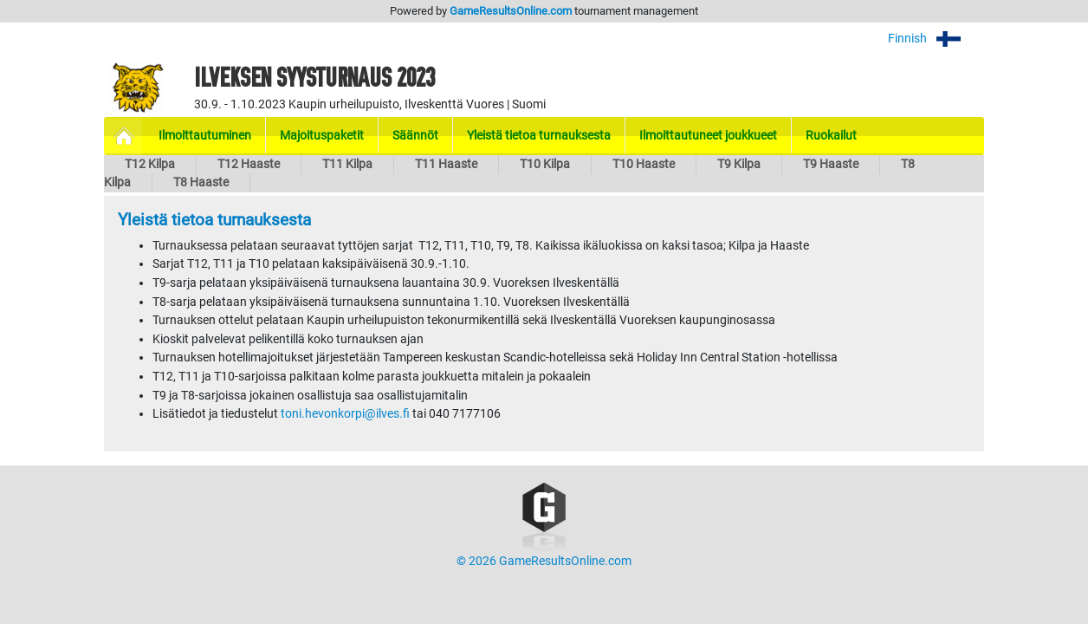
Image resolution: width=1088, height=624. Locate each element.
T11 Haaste (446, 164)
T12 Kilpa (150, 164)
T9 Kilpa (739, 164)
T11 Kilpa (347, 164)
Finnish (936, 38)
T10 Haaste (643, 164)
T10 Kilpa (545, 164)
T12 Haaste (248, 164)
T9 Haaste (830, 164)
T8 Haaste (201, 182)
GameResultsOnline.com (511, 10)
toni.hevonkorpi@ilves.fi (345, 413)
